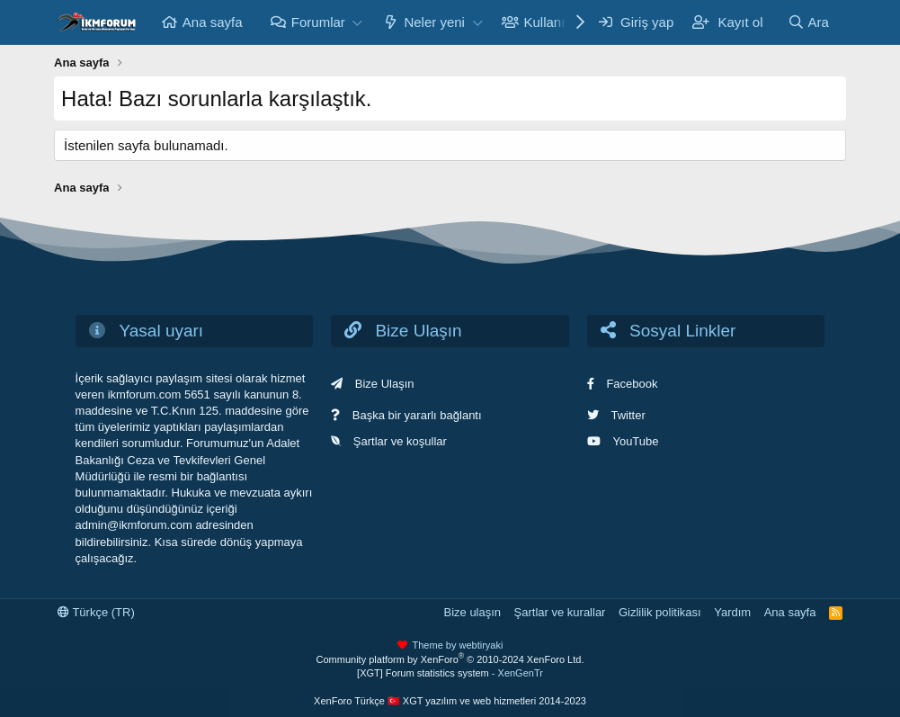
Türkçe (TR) (96, 612)
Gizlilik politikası (660, 612)
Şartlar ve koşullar (400, 441)
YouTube (635, 441)
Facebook (631, 383)
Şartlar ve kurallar (560, 612)
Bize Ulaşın (384, 383)
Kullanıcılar (557, 22)
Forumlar (318, 22)
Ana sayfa (213, 22)
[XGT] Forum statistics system (450, 673)
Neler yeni (434, 22)
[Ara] (808, 22)
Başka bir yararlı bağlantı (417, 415)
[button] (358, 22)
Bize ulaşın (472, 612)
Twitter (627, 415)
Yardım (732, 612)
